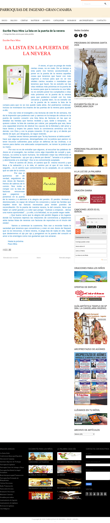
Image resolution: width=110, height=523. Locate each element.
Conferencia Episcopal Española (11, 456)
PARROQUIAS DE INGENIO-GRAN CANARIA (36, 9)
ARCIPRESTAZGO (86, 20)
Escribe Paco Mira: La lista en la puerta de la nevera (34, 30)
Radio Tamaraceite (6, 486)
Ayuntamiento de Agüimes (9, 503)
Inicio (39, 258)
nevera (18, 34)
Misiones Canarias (6, 494)
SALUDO (13, 20)
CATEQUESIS (58, 20)
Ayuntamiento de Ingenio (8, 500)
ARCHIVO (46, 20)
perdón (31, 34)
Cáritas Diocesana (6, 483)
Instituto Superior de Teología (10, 462)
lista (13, 34)
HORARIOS (71, 20)
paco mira (24, 34)
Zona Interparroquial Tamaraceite (12, 475)
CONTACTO (101, 20)
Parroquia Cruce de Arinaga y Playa (12, 467)
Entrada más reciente (10, 258)
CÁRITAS (24, 20)
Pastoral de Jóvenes (7, 489)
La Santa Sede (5, 453)
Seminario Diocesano (7, 492)
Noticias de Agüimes (7, 506)
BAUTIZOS (35, 20)
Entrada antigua (64, 258)
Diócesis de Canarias (7, 459)
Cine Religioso (5, 509)
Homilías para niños (7, 497)
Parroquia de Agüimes (7, 465)
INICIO (4, 20)
